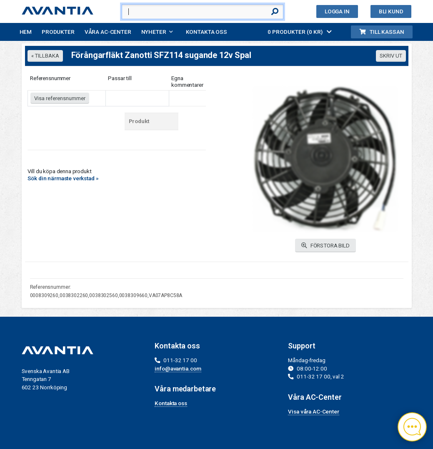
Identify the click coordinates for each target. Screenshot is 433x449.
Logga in (337, 11)
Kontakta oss (206, 31)
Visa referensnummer (59, 98)
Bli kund (391, 11)
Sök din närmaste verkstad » (63, 178)
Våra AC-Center (108, 31)
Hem (26, 31)
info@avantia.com (178, 368)
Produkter (58, 31)
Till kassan (381, 31)
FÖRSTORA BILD (325, 246)
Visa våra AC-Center (313, 411)
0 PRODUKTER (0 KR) (300, 31)
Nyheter (153, 31)
